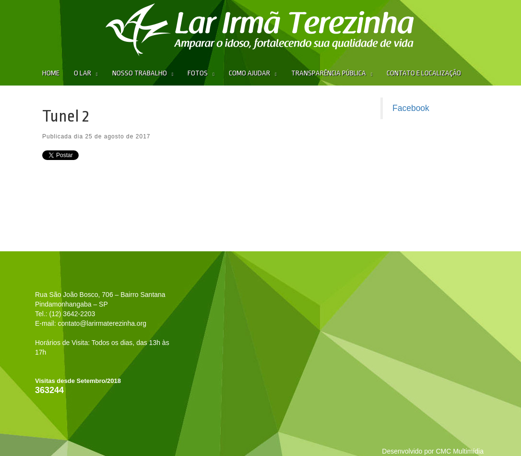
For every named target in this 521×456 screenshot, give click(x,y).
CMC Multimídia (460, 451)
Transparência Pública (328, 73)
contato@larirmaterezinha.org (102, 323)
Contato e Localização (424, 73)
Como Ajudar (249, 73)
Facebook (410, 108)
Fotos (198, 73)
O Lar (82, 73)
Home (50, 73)
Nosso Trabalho (139, 73)
